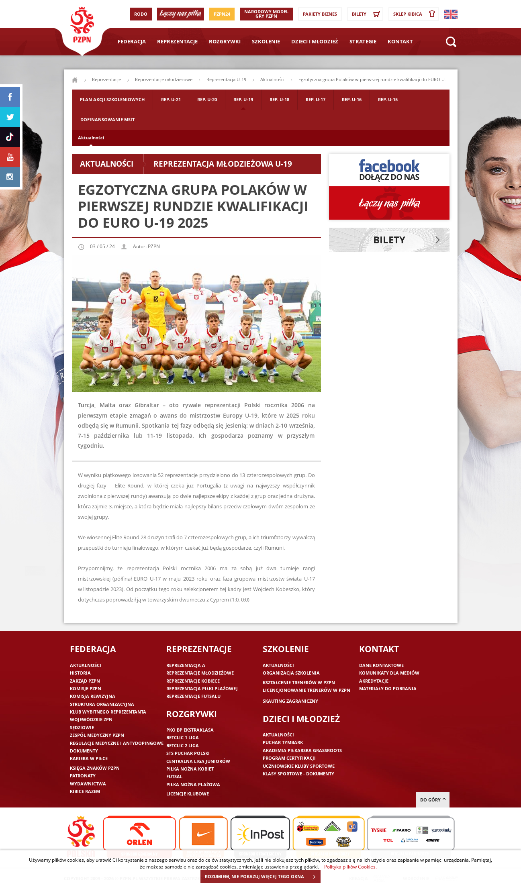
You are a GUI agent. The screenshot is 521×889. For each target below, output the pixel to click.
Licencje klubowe (187, 794)
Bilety (367, 14)
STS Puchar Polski (188, 753)
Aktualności (91, 138)
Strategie (362, 41)
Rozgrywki (225, 41)
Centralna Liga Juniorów (198, 761)
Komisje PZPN (85, 688)
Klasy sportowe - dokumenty (298, 774)
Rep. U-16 (352, 99)
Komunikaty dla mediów (389, 673)
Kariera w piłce (89, 758)
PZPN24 (222, 14)
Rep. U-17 (315, 99)
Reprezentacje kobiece (193, 681)
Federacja (132, 41)
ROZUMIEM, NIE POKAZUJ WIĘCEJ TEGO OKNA (262, 877)
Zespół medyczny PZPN (97, 735)
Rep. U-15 (388, 99)
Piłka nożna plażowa (193, 784)
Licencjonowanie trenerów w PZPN (306, 690)
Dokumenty (84, 751)
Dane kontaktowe (381, 665)
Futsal (174, 776)
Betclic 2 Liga (182, 745)
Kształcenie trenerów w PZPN (299, 682)
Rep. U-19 (243, 99)
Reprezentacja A (185, 665)
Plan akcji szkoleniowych (112, 99)
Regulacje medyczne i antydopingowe (116, 743)
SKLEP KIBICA (415, 14)
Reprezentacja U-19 (226, 79)
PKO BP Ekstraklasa (190, 730)
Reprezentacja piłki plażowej (202, 688)
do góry (432, 800)
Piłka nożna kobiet (190, 769)
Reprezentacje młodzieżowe (163, 79)
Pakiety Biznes (320, 14)
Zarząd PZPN (85, 681)
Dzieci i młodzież (314, 41)
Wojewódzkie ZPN (91, 719)
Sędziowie (82, 727)
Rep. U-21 (171, 99)
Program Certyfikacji (289, 758)
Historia (80, 673)
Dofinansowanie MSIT (107, 119)
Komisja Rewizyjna (92, 696)
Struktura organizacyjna (102, 704)
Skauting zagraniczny (290, 701)
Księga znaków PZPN (95, 768)
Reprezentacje (177, 41)
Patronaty (83, 776)
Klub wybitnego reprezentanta (108, 712)
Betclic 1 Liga (182, 737)
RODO (140, 14)
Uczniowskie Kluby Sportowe (299, 766)
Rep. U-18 (279, 99)
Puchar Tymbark (283, 742)
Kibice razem (85, 791)
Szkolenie (266, 41)
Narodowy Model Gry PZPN (266, 13)
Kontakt (400, 41)
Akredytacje (373, 681)
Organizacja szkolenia (291, 673)
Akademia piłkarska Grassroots (302, 750)
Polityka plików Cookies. (350, 866)
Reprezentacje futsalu (193, 696)
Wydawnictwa (88, 784)
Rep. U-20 (207, 99)
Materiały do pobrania (388, 688)
